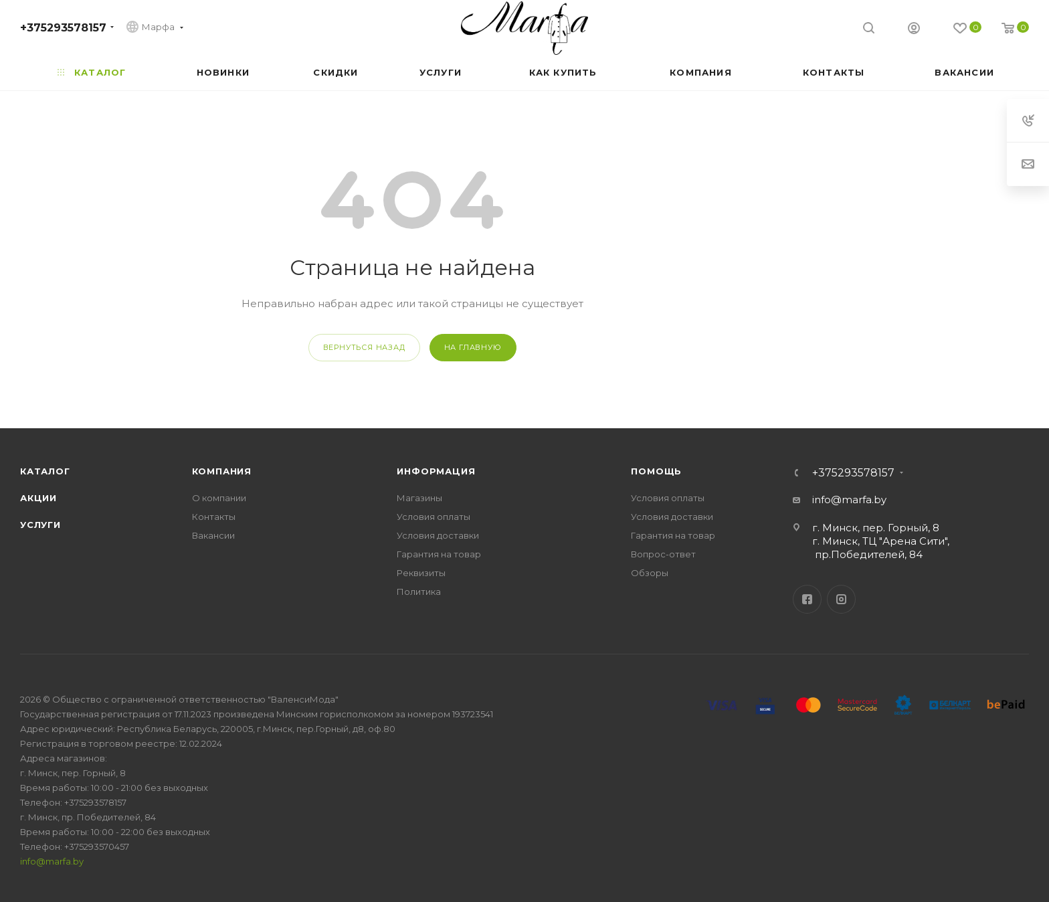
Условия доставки (438, 535)
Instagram (841, 599)
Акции (38, 497)
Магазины (419, 497)
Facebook (807, 599)
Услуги (40, 524)
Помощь (656, 471)
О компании (219, 497)
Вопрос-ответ (663, 554)
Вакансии (213, 535)
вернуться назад (364, 347)
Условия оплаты (433, 516)
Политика (419, 591)
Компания (222, 471)
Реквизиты (421, 572)
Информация (436, 471)
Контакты (213, 516)
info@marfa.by (849, 499)
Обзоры (649, 572)
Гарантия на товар (439, 554)
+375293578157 (63, 27)
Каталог (45, 471)
